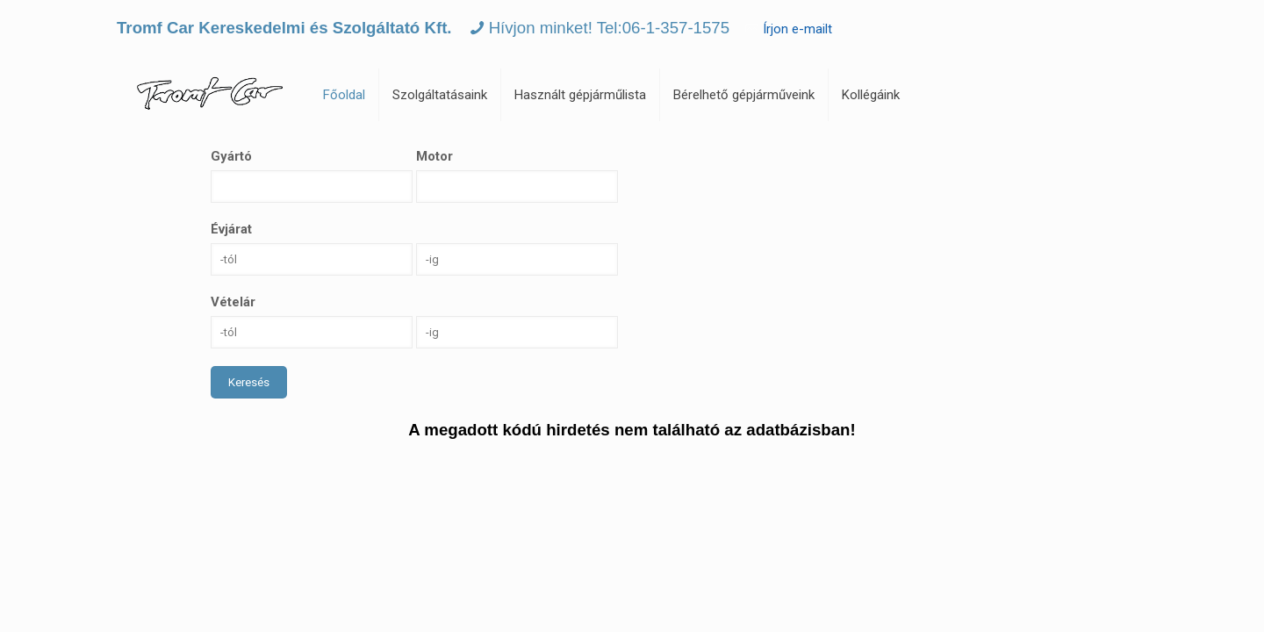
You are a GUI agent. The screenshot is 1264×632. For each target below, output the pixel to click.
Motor (434, 156)
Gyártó (231, 156)
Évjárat (231, 229)
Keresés (248, 382)
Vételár (233, 302)
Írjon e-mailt (797, 29)
